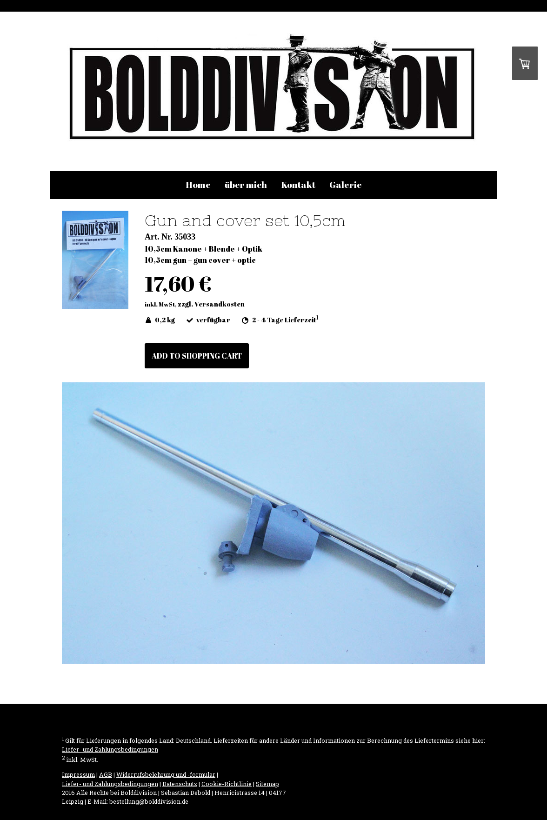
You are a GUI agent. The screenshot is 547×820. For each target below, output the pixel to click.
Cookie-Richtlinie (226, 783)
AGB (105, 774)
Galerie (345, 185)
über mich (246, 185)
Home (198, 185)
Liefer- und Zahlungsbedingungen (110, 749)
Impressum (78, 774)
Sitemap (267, 783)
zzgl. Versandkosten (211, 304)
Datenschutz (179, 783)
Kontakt (298, 185)
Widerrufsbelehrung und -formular (165, 774)
